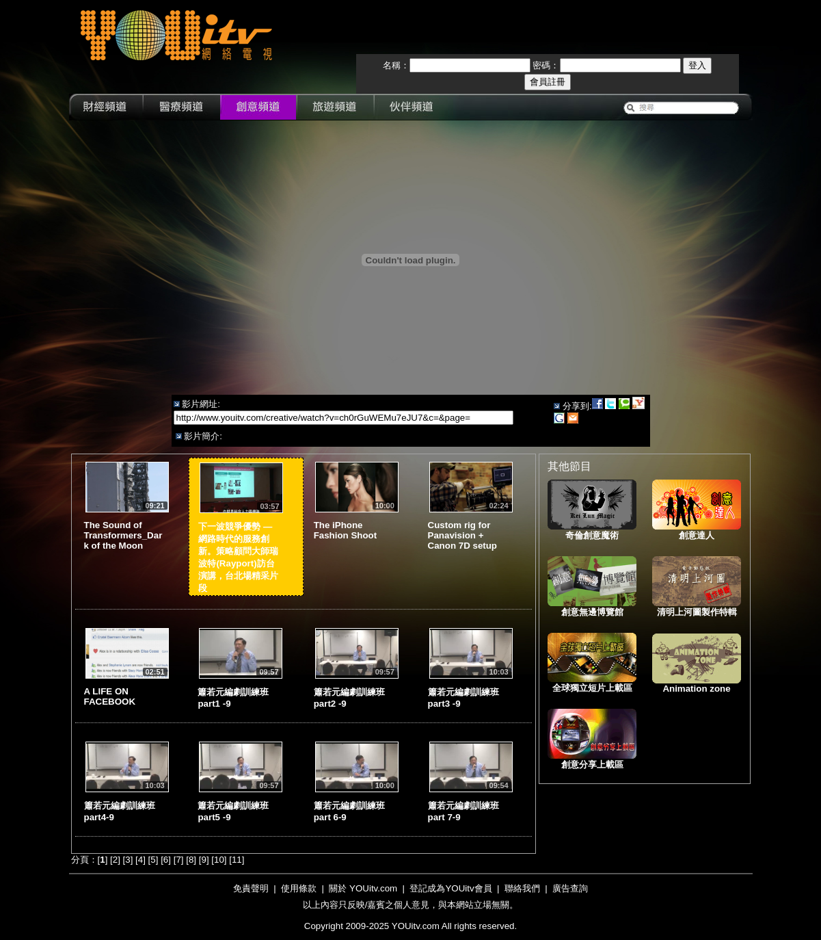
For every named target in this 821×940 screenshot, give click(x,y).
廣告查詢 (570, 888)
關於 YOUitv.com (363, 888)
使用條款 (299, 888)
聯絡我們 (522, 888)
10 (219, 859)
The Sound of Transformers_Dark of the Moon (123, 535)
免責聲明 (251, 888)
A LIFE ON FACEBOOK (110, 696)
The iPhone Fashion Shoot (345, 530)
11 (237, 859)
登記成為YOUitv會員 (450, 888)
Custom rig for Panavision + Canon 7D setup (462, 535)
